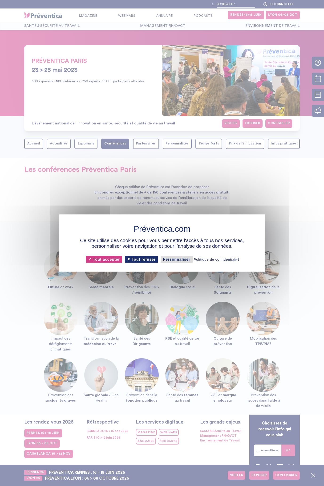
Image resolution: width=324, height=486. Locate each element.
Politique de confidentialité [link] (216, 259)
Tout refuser (141, 259)
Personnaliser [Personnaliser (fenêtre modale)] (176, 259)
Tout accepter (104, 259)
